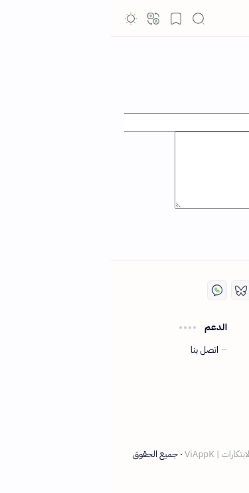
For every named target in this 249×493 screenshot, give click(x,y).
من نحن (213, 421)
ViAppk (189, 18)
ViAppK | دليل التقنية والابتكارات (135, 454)
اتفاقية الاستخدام (198, 350)
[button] (229, 19)
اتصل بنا (94, 350)
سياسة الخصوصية (196, 366)
